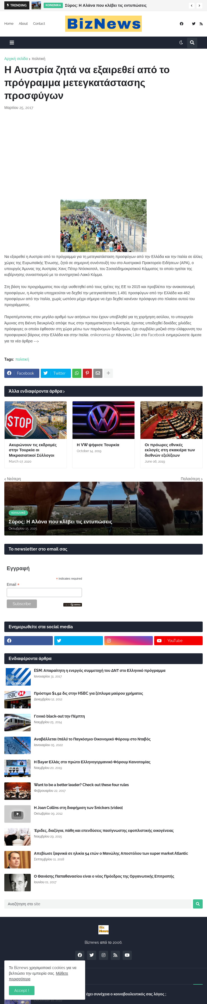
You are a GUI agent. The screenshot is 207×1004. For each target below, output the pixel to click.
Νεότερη (14, 479)
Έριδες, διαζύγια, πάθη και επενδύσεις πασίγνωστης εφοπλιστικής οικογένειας (104, 830)
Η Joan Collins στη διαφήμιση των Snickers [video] (78, 808)
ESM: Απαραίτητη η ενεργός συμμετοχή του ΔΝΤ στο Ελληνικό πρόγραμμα (99, 670)
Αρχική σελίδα (16, 59)
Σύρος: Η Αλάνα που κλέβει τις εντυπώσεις (106, 5)
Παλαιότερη (190, 479)
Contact (39, 24)
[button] (191, 5)
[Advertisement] (103, 155)
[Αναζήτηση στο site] (98, 904)
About (23, 24)
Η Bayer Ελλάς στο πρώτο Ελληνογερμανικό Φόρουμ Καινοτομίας (92, 762)
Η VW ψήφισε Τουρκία (98, 444)
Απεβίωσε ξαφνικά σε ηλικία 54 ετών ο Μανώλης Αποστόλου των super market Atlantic (111, 853)
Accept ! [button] (21, 990)
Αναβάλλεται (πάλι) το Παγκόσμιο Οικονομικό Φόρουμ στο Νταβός (92, 739)
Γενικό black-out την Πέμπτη (59, 716)
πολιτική (38, 59)
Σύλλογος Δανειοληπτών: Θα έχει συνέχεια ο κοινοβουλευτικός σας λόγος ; (100, 994)
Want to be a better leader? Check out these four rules (81, 785)
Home (8, 24)
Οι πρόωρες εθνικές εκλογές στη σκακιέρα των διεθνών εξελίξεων (170, 450)
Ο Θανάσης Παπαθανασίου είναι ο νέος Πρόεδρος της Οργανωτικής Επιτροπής (104, 876)
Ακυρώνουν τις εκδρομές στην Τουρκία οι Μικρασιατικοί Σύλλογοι (33, 450)
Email (13, 584)
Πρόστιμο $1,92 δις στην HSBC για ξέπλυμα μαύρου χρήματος (88, 693)
